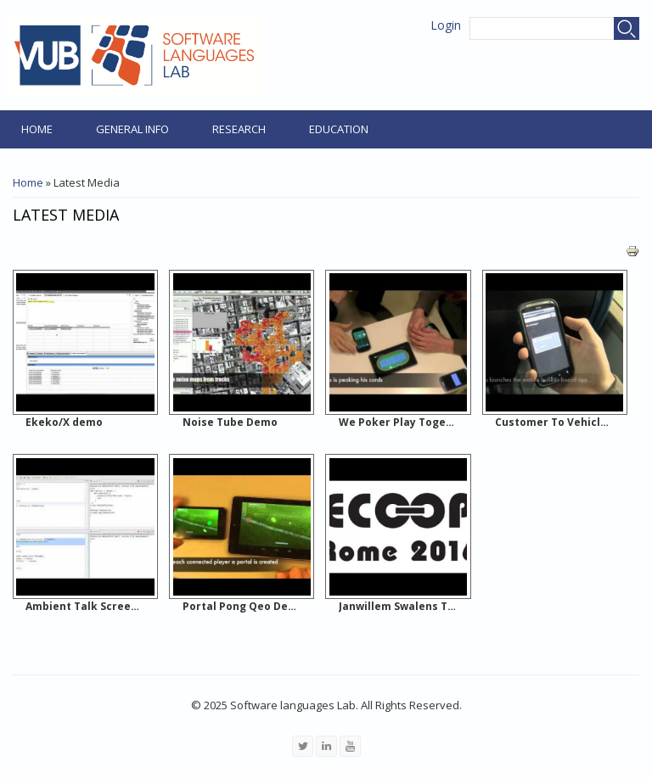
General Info (132, 129)
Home (37, 129)
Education (338, 129)
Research (239, 129)
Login (445, 25)
